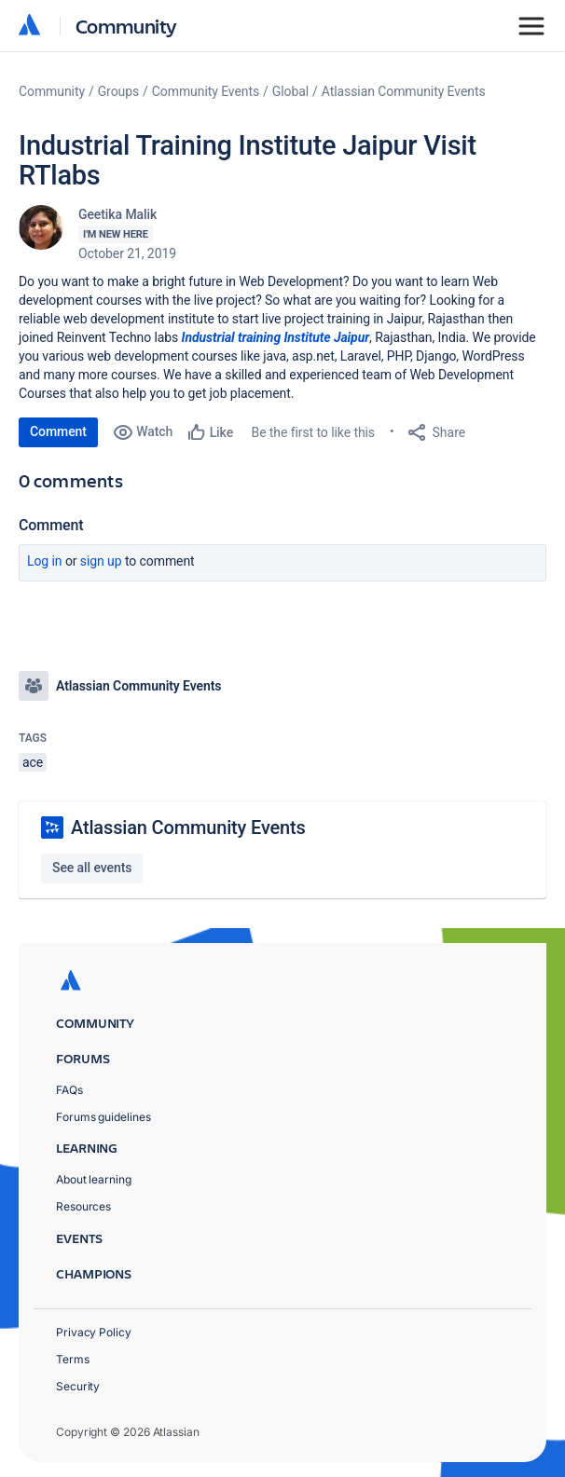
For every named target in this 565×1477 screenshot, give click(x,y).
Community (126, 25)
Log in (44, 561)
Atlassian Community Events (404, 91)
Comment (58, 431)
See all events (91, 867)
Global (290, 91)
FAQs (69, 1090)
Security (78, 1386)
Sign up (101, 561)
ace (32, 762)
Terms (73, 1359)
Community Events (205, 91)
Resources (83, 1206)
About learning (93, 1179)
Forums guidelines (103, 1117)
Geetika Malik (117, 214)
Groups (118, 91)
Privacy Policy (93, 1332)
